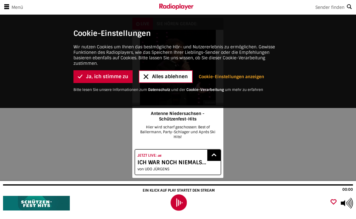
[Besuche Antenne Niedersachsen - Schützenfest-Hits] (37, 203)
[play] (178, 202)
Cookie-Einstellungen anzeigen (231, 44)
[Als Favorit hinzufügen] (333, 202)
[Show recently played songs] (214, 155)
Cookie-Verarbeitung (205, 57)
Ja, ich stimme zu (103, 44)
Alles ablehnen (166, 44)
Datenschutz (159, 57)
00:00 (347, 189)
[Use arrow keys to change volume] (347, 203)
